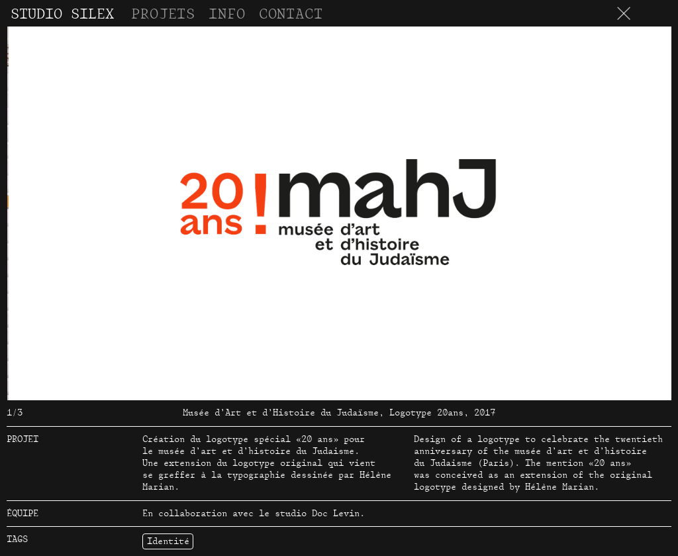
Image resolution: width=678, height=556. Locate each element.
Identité (168, 541)
